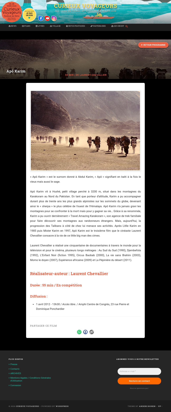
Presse (13, 364)
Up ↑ (160, 406)
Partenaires (98, 26)
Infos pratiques (75, 26)
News (12, 26)
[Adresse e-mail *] (139, 371)
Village (55, 26)
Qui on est (117, 26)
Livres (40, 26)
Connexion (15, 385)
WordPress (62, 406)
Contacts (15, 369)
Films (26, 26)
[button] (127, 26)
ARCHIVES (15, 373)
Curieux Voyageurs (85, 5)
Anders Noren (147, 406)
